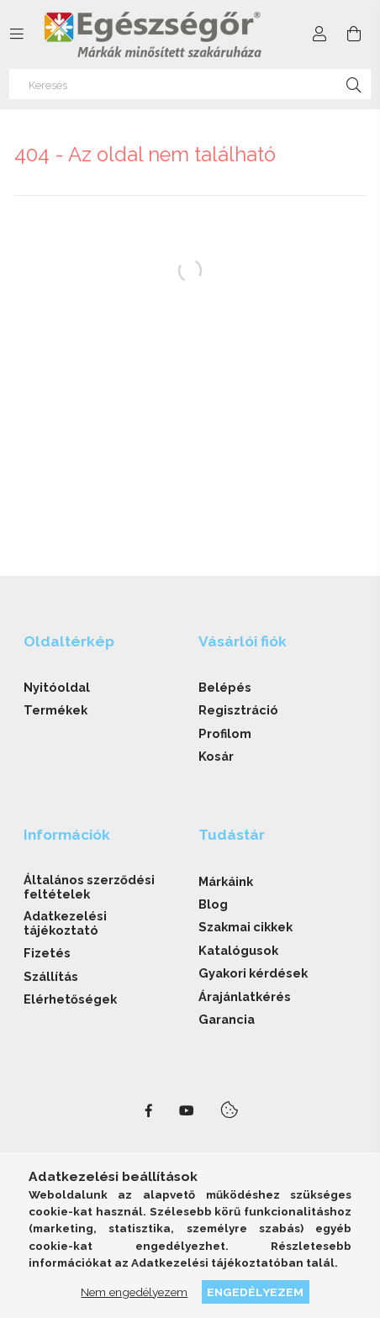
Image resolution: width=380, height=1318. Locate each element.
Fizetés (47, 953)
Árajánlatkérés (244, 996)
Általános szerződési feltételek (89, 887)
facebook (149, 1111)
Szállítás (51, 976)
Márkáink (225, 881)
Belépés (224, 687)
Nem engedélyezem (134, 1292)
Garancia (226, 1019)
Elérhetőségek (70, 999)
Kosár (216, 756)
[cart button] (354, 34)
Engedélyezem (255, 1292)
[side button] (17, 34)
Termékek (55, 710)
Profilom (224, 733)
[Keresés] (190, 84)
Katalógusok (238, 950)
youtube (186, 1111)
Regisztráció (238, 710)
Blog (213, 904)
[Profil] (319, 34)
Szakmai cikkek (245, 927)
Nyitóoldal (57, 687)
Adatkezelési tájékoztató (65, 923)
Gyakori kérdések (253, 973)
